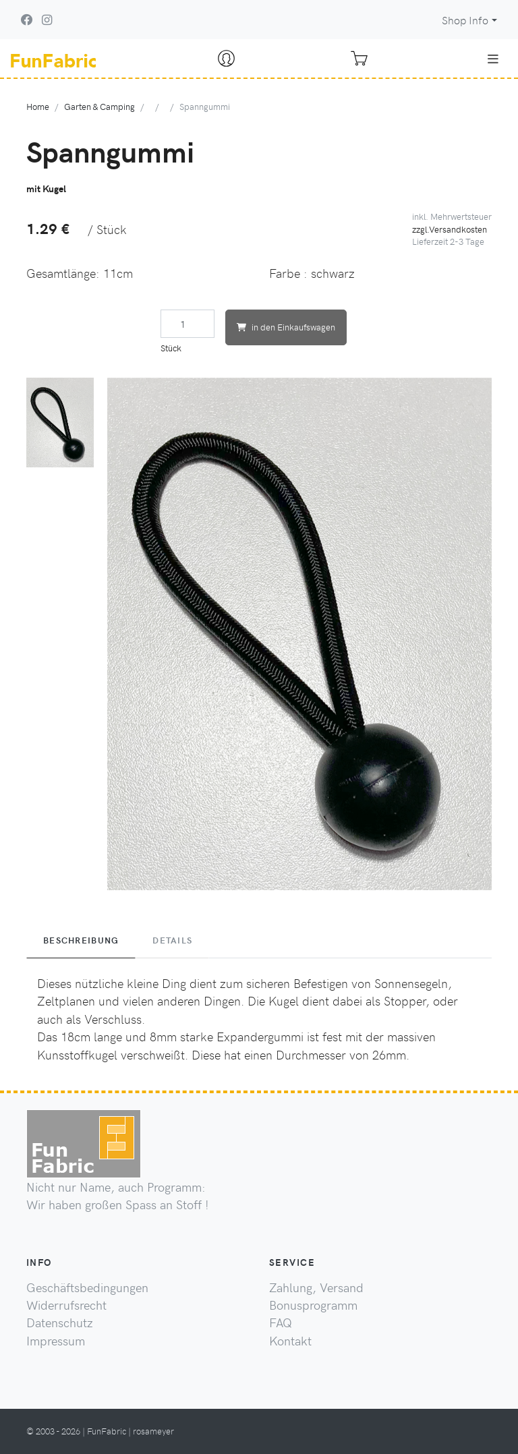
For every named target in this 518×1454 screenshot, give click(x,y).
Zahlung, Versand (316, 1287)
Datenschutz (59, 1322)
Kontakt (290, 1341)
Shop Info (465, 20)
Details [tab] (172, 940)
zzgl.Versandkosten (449, 229)
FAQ (280, 1322)
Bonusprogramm (313, 1305)
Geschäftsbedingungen (87, 1287)
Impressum (55, 1341)
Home (37, 106)
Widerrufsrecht (66, 1305)
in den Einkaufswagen (286, 326)
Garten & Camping (99, 106)
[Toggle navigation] (493, 58)
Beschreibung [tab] (81, 940)
